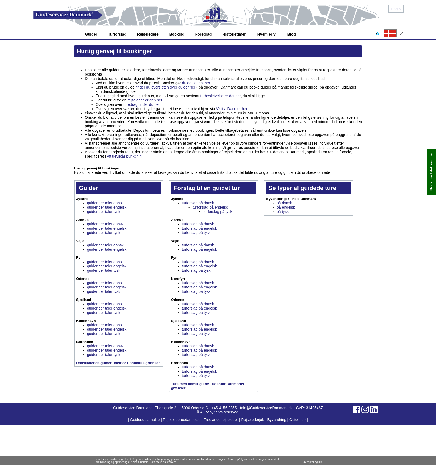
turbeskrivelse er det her (220, 96)
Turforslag (117, 34)
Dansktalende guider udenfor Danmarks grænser (118, 363)
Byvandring (276, 420)
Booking (177, 34)
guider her (186, 87)
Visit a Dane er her (231, 109)
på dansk (284, 203)
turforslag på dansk (198, 203)
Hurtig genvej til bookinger (114, 51)
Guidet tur (297, 420)
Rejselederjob (252, 420)
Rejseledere (148, 34)
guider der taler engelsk (106, 207)
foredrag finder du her (141, 104)
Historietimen (234, 34)
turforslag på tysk (217, 211)
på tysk (283, 211)
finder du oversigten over (156, 87)
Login (396, 9)
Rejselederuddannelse (182, 420)
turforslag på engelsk (210, 207)
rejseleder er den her (145, 100)
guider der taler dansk (105, 203)
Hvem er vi (267, 34)
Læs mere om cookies (163, 462)
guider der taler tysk (103, 211)
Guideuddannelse (145, 420)
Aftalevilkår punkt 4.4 (124, 156)
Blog (291, 34)
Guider (91, 34)
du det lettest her (196, 83)
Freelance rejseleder (220, 420)
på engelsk (286, 207)
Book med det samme (431, 172)
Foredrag (203, 34)
